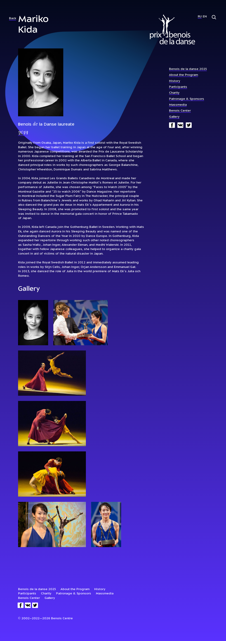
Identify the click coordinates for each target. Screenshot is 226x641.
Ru (200, 16)
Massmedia (178, 105)
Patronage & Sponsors (186, 99)
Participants (178, 87)
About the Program (183, 75)
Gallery (174, 117)
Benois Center (180, 110)
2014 (23, 133)
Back (12, 18)
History (174, 81)
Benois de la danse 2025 (188, 69)
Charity (174, 93)
